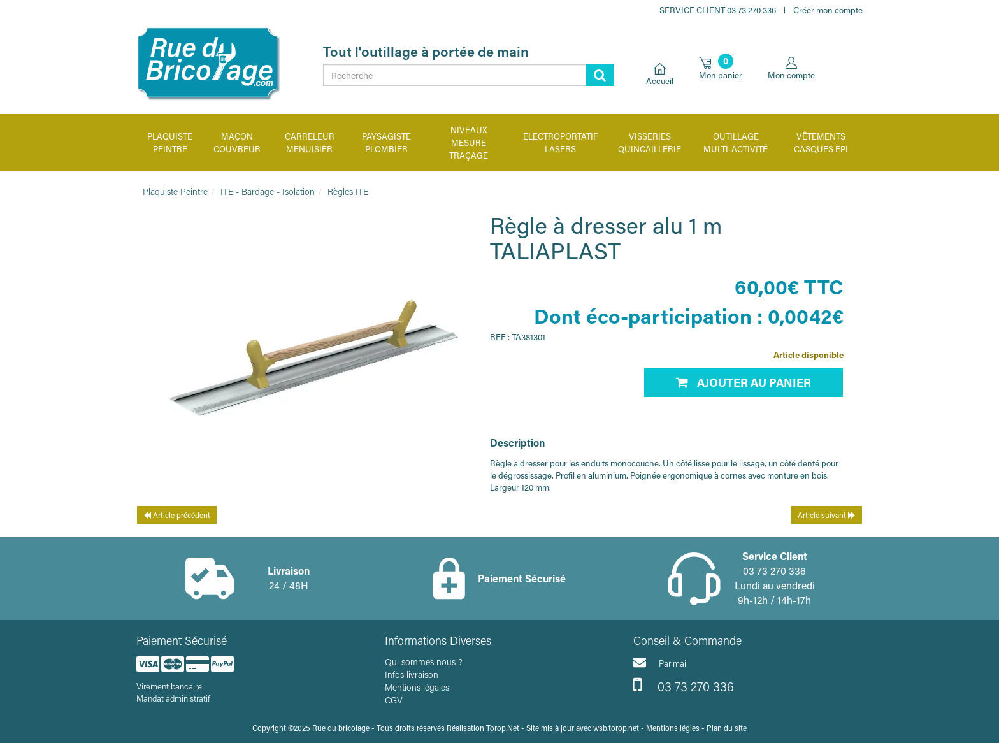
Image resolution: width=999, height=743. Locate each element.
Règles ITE (347, 191)
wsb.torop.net (616, 728)
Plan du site (727, 728)
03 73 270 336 (683, 685)
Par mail (660, 662)
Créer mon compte (828, 9)
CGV (394, 700)
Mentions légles (673, 728)
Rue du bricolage (341, 728)
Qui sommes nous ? (424, 662)
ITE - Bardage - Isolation (267, 191)
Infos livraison (411, 674)
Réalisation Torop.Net (483, 728)
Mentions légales (417, 687)
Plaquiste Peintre (175, 191)
